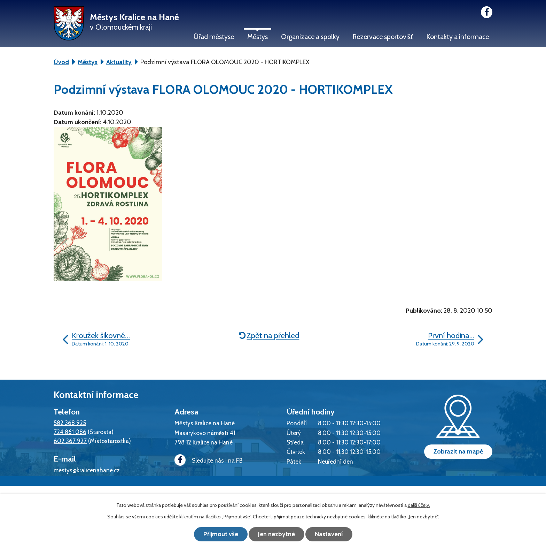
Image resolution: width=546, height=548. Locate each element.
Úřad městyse (214, 36)
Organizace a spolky (310, 36)
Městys (257, 36)
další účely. (419, 505)
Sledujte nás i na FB (208, 460)
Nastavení (329, 534)
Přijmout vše (220, 534)
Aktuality (119, 62)
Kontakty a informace (457, 36)
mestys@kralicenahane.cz (87, 470)
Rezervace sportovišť (382, 36)
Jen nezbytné (276, 534)
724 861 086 (70, 431)
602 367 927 (70, 440)
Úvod (61, 62)
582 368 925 (70, 422)
